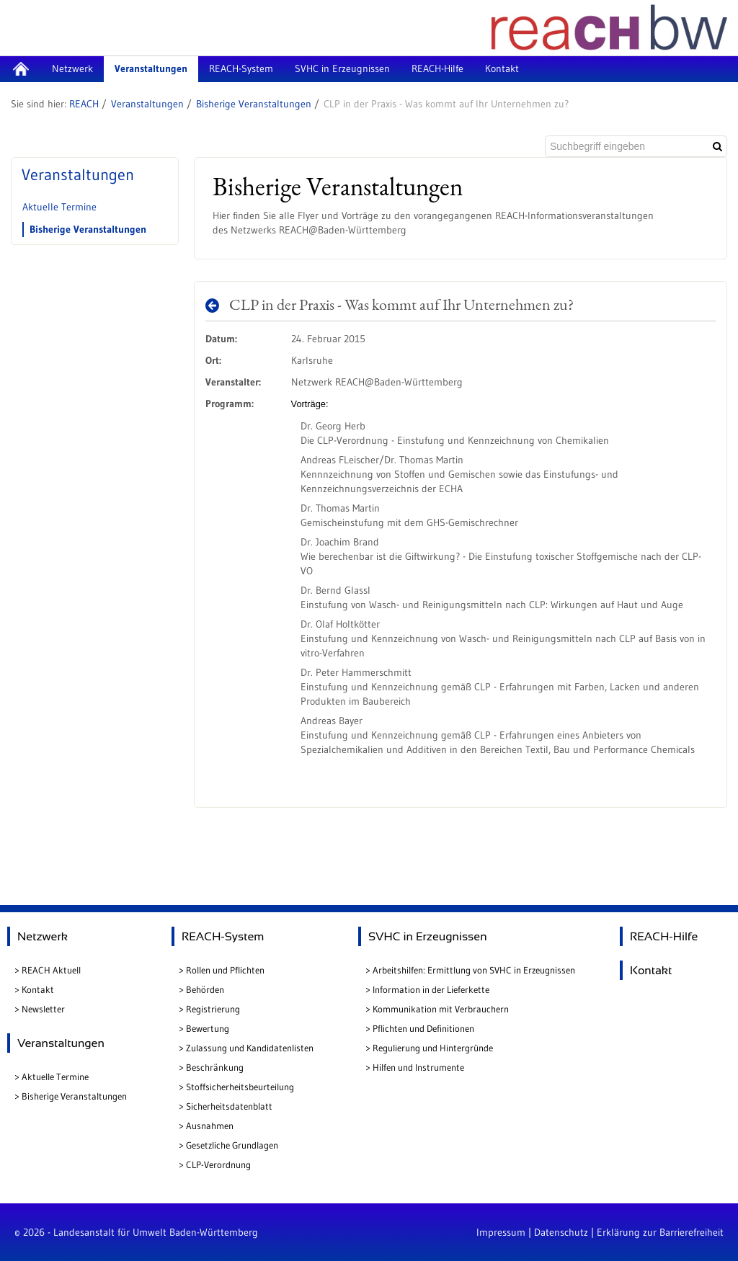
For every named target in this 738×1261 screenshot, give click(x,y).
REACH (84, 103)
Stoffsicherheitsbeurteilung (240, 1086)
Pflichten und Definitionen (423, 1028)
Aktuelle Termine (59, 206)
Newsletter (43, 1009)
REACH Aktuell (51, 970)
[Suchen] (717, 146)
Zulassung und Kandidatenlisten (250, 1047)
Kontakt (38, 989)
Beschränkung (215, 1067)
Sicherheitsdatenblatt (229, 1106)
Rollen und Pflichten (225, 970)
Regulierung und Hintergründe (433, 1047)
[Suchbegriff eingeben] (626, 146)
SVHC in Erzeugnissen (427, 936)
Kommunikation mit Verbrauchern (441, 1009)
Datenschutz (561, 1232)
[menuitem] (20, 69)
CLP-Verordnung (218, 1164)
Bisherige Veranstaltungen (253, 103)
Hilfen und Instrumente (418, 1067)
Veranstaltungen (147, 103)
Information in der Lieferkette (431, 989)
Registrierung (213, 1009)
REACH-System (223, 936)
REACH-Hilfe (664, 936)
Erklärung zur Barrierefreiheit (660, 1232)
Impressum (500, 1232)
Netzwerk (42, 936)
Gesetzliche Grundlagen (232, 1145)
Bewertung (207, 1028)
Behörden (205, 989)
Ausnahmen (210, 1125)
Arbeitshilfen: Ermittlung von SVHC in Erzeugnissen (474, 970)
